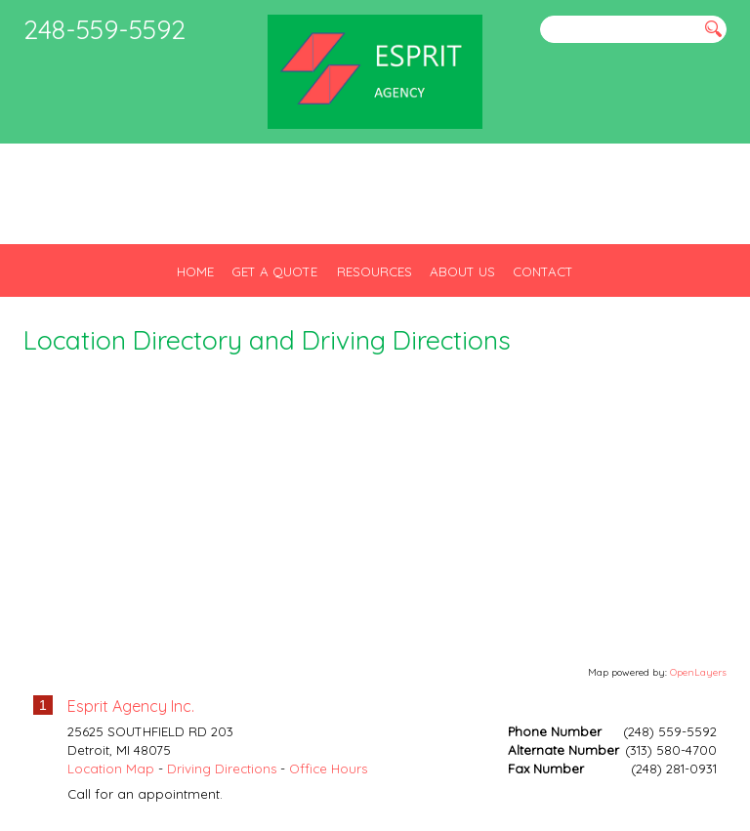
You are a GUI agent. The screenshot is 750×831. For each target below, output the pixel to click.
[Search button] (713, 29)
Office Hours (328, 768)
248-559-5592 (104, 29)
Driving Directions (221, 768)
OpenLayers (698, 672)
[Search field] (619, 30)
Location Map (110, 768)
